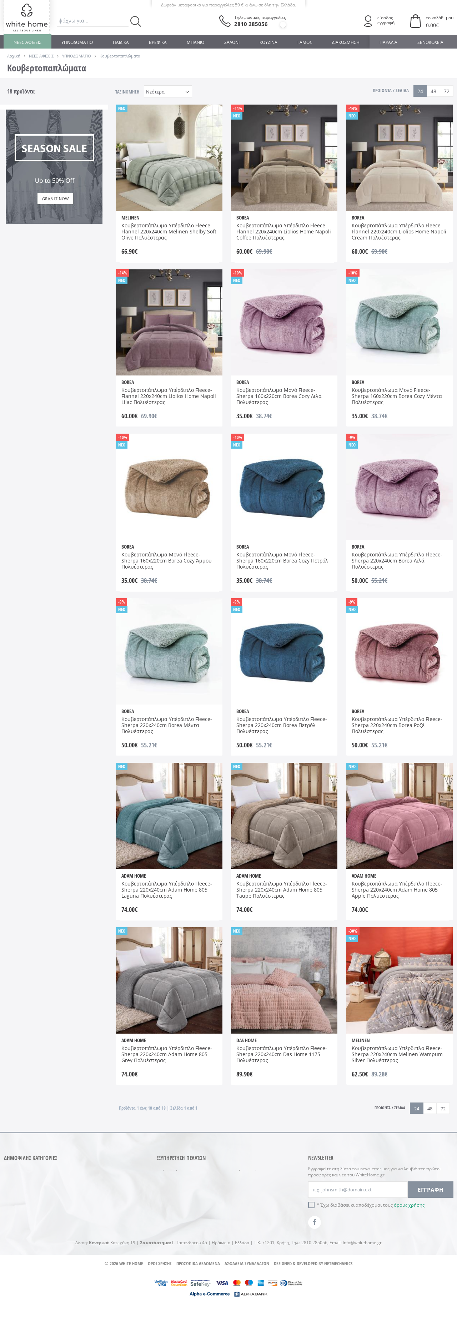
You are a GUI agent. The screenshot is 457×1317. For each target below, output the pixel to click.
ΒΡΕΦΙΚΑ (158, 42)
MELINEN (71, 193)
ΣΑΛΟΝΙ (232, 42)
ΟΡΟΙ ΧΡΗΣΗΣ (160, 1276)
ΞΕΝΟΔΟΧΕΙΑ (430, 42)
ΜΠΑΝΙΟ (195, 42)
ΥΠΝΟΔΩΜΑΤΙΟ (77, 42)
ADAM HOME (29, 183)
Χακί (66, 257)
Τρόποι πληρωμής (175, 1172)
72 (447, 91)
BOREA (68, 183)
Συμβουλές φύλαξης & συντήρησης (251, 1186)
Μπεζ (20, 247)
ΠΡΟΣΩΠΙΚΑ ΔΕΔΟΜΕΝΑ (198, 1276)
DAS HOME (26, 193)
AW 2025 (70, 325)
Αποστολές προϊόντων (180, 1183)
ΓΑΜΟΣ (304, 42)
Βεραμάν (24, 226)
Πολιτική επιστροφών (179, 1195)
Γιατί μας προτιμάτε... (250, 1202)
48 (433, 91)
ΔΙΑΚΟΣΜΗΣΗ (346, 42)
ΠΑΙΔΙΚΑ (121, 42)
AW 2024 (24, 325)
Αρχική (13, 56)
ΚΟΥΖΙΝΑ (268, 42)
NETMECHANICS (338, 1276)
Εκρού (21, 236)
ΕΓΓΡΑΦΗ (430, 1189)
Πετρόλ (69, 247)
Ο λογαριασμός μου (177, 1225)
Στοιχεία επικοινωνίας (251, 1213)
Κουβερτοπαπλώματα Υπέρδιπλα (38, 145)
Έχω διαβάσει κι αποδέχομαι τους (372, 1205)
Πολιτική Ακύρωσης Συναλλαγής (177, 1210)
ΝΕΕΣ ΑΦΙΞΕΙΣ (27, 42)
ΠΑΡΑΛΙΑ (388, 42)
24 (420, 91)
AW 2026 (24, 335)
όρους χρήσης (409, 1205)
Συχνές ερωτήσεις (247, 1172)
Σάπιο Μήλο (28, 257)
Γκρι (65, 226)
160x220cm (27, 291)
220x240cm (73, 291)
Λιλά (66, 236)
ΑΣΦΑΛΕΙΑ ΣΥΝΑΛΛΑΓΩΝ (247, 1276)
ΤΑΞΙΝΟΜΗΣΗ (127, 92)
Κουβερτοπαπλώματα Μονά (38, 129)
